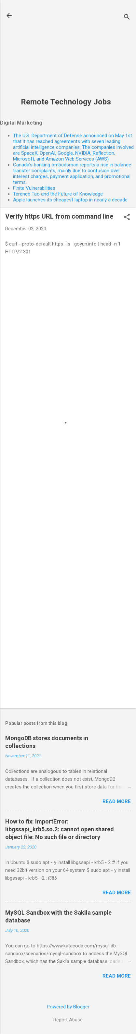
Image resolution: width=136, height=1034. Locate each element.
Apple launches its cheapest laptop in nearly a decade (70, 200)
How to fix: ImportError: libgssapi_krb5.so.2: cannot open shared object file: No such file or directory (59, 829)
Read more (116, 801)
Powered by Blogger (68, 1007)
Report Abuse (68, 1020)
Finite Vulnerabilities (34, 188)
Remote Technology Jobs (66, 101)
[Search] (127, 18)
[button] (127, 217)
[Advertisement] (66, 52)
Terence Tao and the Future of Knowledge (58, 194)
